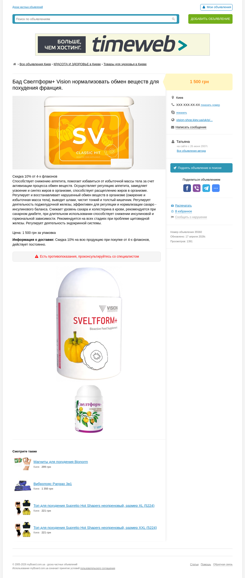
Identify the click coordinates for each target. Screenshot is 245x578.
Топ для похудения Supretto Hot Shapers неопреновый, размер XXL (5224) (95, 528)
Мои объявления (216, 7)
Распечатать (183, 205)
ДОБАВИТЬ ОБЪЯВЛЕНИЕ (210, 19)
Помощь (206, 564)
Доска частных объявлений (27, 7)
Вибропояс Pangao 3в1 (52, 484)
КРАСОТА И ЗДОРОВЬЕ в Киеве (77, 64)
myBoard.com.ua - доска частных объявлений (52, 564)
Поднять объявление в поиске (197, 168)
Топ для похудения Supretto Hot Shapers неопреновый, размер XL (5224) (93, 505)
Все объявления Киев (35, 64)
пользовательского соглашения (97, 568)
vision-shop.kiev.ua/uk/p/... (194, 120)
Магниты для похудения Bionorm (60, 462)
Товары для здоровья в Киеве (125, 64)
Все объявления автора (191, 150)
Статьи (194, 564)
